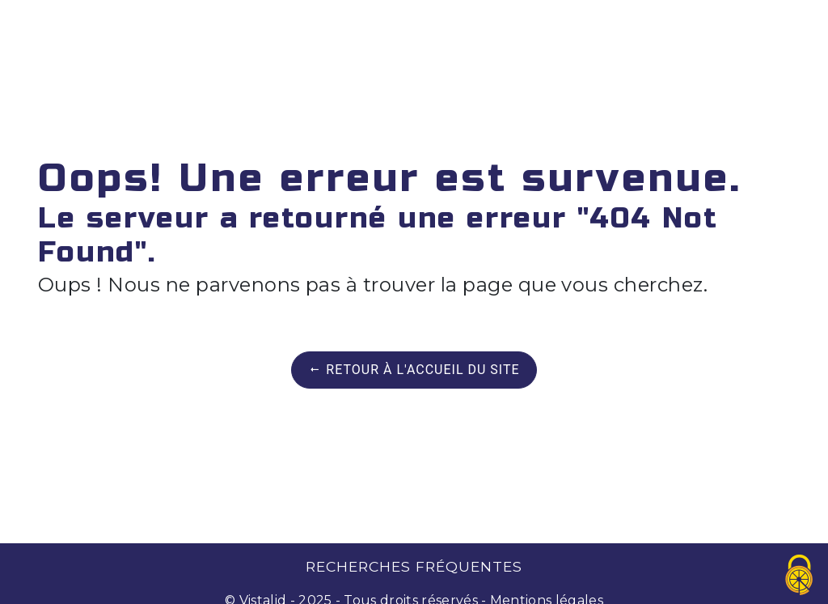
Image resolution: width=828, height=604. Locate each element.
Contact (739, 28)
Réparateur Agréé (596, 28)
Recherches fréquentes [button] (414, 566)
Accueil (86, 28)
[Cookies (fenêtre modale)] (799, 576)
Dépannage (191, 28)
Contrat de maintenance (377, 28)
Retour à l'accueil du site (413, 369)
